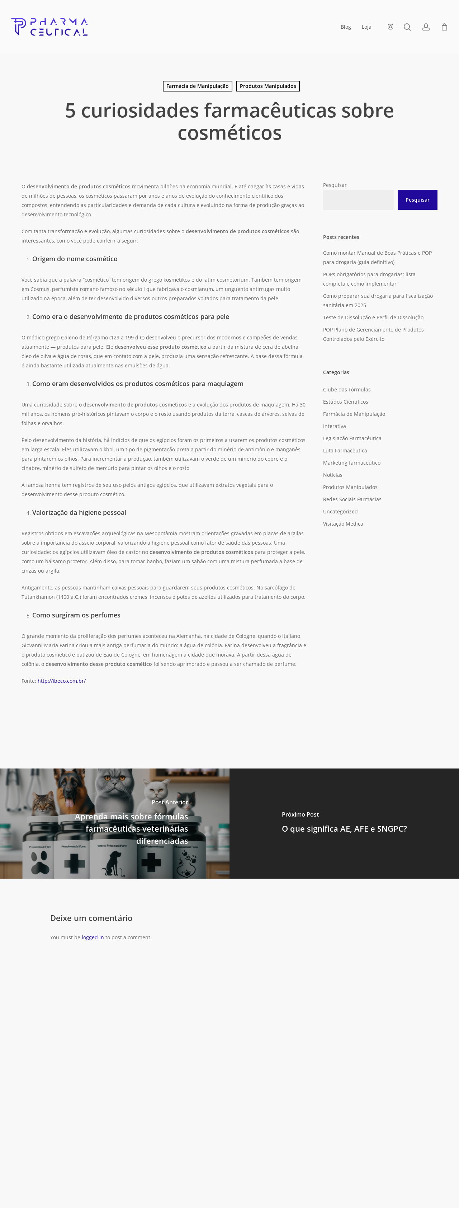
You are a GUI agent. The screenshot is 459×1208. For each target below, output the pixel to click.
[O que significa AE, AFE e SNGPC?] (344, 823)
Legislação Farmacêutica (352, 438)
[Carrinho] (444, 27)
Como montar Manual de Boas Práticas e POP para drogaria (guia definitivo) (377, 257)
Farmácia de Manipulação (197, 86)
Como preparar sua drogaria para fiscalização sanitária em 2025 (378, 300)
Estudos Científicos (345, 401)
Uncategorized (340, 511)
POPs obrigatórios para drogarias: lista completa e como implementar (369, 279)
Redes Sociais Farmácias (352, 499)
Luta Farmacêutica (345, 450)
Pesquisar (335, 185)
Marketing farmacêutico (351, 462)
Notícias (332, 474)
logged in (93, 937)
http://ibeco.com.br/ (62, 680)
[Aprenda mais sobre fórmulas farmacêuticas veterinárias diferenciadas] (115, 823)
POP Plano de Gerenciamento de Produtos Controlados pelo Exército (373, 334)
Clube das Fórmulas (347, 389)
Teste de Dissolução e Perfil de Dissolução (373, 317)
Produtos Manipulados (268, 86)
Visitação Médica (343, 523)
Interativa (334, 426)
